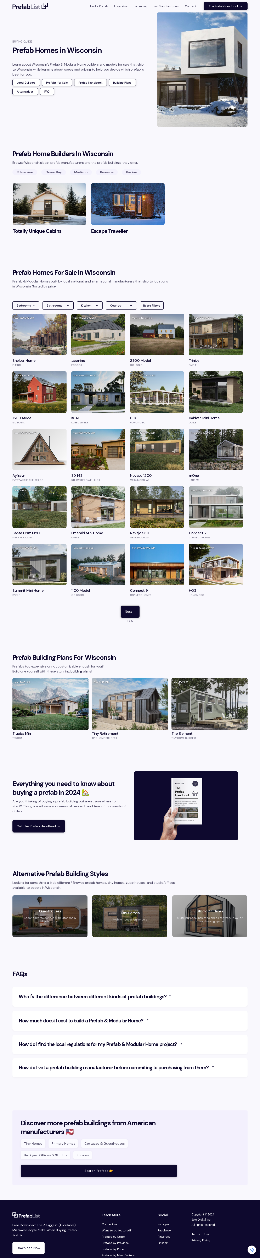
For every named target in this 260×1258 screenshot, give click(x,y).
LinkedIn (163, 1243)
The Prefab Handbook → (225, 6)
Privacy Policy (201, 1240)
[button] (25, 305)
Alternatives (25, 91)
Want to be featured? (117, 1230)
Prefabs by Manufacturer (119, 1255)
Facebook (164, 1230)
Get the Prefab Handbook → (39, 826)
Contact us (109, 1224)
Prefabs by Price (113, 1249)
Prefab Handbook (90, 82)
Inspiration (121, 6)
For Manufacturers (166, 6)
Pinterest (164, 1236)
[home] (30, 6)
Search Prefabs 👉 (98, 1171)
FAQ (47, 91)
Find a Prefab (99, 6)
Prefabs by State (113, 1236)
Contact (190, 6)
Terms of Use (200, 1234)
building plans (80, 671)
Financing (141, 6)
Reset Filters (151, 305)
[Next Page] (130, 611)
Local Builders (26, 82)
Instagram (164, 1224)
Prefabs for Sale (57, 82)
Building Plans (122, 82)
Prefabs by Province (115, 1243)
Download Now (28, 1248)
